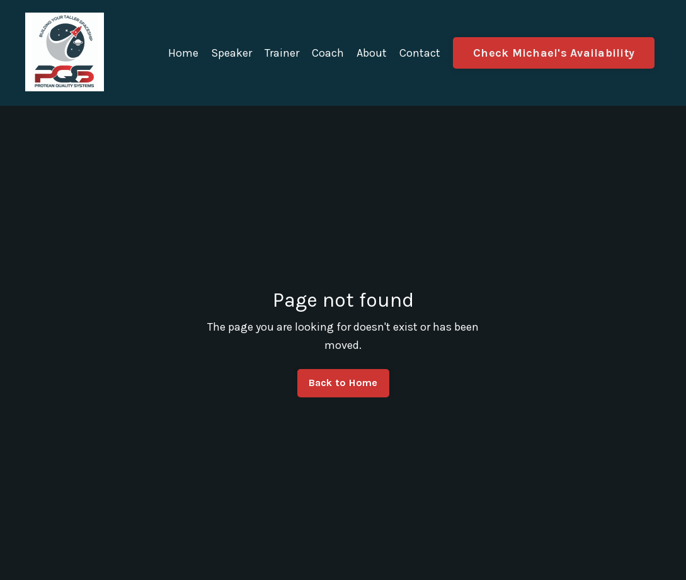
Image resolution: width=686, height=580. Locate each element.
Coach (328, 53)
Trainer (282, 53)
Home (183, 53)
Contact (419, 53)
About (372, 53)
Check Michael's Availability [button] (553, 53)
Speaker (231, 53)
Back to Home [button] (343, 383)
